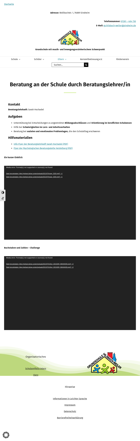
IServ (35, 375)
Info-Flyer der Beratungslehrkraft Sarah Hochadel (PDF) (41, 144)
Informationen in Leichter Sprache (70, 398)
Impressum (69, 405)
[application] (70, 203)
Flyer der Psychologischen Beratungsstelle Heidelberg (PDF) (43, 148)
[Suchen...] (68, 65)
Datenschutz (70, 411)
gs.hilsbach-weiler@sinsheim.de (120, 25)
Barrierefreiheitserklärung (70, 417)
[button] (6, 435)
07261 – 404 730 (128, 21)
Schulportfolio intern (35, 368)
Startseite (9, 4)
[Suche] (86, 65)
